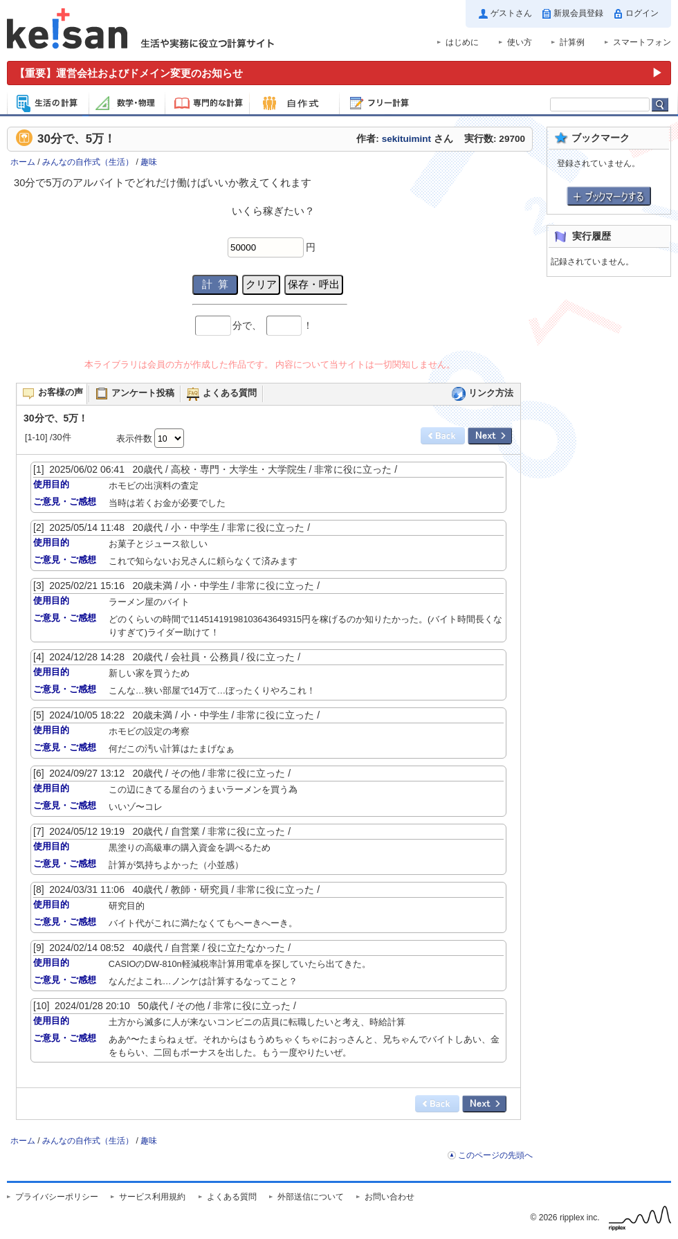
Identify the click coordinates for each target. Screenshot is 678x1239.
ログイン (642, 13)
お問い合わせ (389, 1197)
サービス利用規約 (152, 1197)
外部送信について (310, 1197)
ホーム (22, 162)
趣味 (148, 162)
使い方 (519, 42)
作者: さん (404, 139)
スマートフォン (642, 42)
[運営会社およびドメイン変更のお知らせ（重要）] (339, 73)
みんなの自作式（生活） (88, 162)
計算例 (572, 42)
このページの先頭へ (495, 1155)
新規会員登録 (578, 13)
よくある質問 (232, 1197)
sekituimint (406, 139)
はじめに (462, 42)
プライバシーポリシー (56, 1197)
